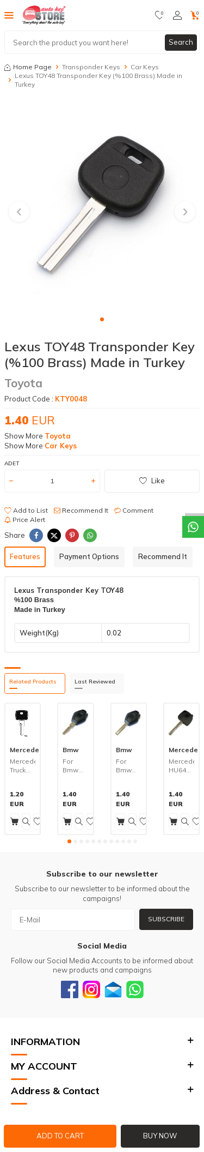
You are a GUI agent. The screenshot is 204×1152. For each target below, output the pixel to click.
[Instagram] (91, 989)
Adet (11, 463)
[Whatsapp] (135, 989)
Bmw (71, 750)
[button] (102, 319)
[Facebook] (69, 989)
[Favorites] (159, 15)
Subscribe (166, 919)
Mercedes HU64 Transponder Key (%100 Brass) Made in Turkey (181, 765)
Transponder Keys (91, 67)
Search (181, 42)
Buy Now (160, 1135)
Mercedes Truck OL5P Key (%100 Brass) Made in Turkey (22, 765)
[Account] (177, 15)
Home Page (28, 67)
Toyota (23, 383)
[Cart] (195, 15)
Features (25, 556)
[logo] (44, 15)
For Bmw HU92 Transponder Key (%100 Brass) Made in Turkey (128, 765)
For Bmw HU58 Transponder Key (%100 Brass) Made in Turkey (75, 765)
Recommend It (81, 510)
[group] (102, 205)
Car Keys (145, 67)
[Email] (113, 989)
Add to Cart (60, 1135)
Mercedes (26, 750)
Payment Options (89, 556)
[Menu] (9, 15)
